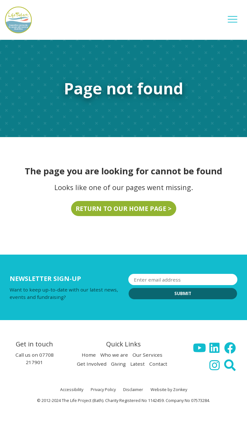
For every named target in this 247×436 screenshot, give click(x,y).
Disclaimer (133, 389)
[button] (232, 23)
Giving (118, 364)
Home (89, 355)
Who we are (114, 355)
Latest (137, 364)
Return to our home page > (123, 208)
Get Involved (91, 364)
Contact (158, 364)
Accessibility (71, 389)
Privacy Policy (103, 389)
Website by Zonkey (169, 389)
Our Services (147, 355)
